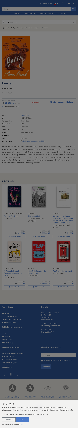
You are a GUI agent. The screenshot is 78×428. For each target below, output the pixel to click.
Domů (5, 28)
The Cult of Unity (35, 217)
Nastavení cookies (9, 322)
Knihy (13, 28)
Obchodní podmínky (9, 316)
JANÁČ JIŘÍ (32, 222)
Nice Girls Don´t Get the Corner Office (37, 272)
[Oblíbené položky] (63, 3)
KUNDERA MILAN (9, 278)
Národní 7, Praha (8, 356)
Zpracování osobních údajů (12, 319)
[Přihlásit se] (46, 4)
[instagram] (11, 374)
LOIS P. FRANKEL (34, 276)
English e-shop (7, 343)
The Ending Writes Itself (62, 271)
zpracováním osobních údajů (62, 360)
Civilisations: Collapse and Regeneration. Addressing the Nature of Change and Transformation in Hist (63, 220)
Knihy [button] (16, 14)
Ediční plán (6, 336)
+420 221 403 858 (49, 323)
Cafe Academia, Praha (10, 363)
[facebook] (4, 374)
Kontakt (44, 307)
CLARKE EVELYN (58, 274)
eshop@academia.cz (50, 326)
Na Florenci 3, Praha (9, 359)
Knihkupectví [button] (46, 14)
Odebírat (46, 366)
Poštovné (6, 313)
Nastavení (9, 419)
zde (22, 425)
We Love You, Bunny (11, 217)
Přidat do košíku (14, 237)
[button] (56, 4)
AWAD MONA (7, 89)
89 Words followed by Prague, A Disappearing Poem (13, 273)
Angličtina (37, 28)
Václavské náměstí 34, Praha (12, 353)
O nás (4, 333)
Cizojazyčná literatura (24, 28)
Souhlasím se (58, 360)
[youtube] (17, 374)
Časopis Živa (7, 339)
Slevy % (61, 14)
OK (22, 419)
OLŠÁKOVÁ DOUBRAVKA (36, 219)
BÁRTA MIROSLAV (58, 226)
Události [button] (29, 14)
